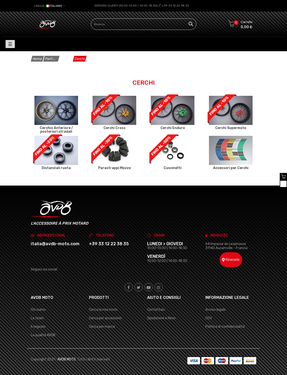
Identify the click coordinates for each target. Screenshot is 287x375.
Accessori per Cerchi (230, 168)
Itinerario (230, 260)
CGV (208, 318)
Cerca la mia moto (103, 309)
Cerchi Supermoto (230, 128)
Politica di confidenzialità (225, 327)
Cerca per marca (102, 327)
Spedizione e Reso (161, 318)
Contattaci (156, 309)
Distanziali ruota (56, 168)
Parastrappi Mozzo (114, 168)
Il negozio (38, 327)
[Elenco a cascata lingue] (49, 6)
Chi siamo (38, 309)
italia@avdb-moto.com (55, 243)
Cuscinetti (173, 168)
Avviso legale (215, 309)
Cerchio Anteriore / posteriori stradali (56, 130)
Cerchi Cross (115, 128)
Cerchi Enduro (172, 128)
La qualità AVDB (43, 335)
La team (37, 318)
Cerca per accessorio (105, 318)
